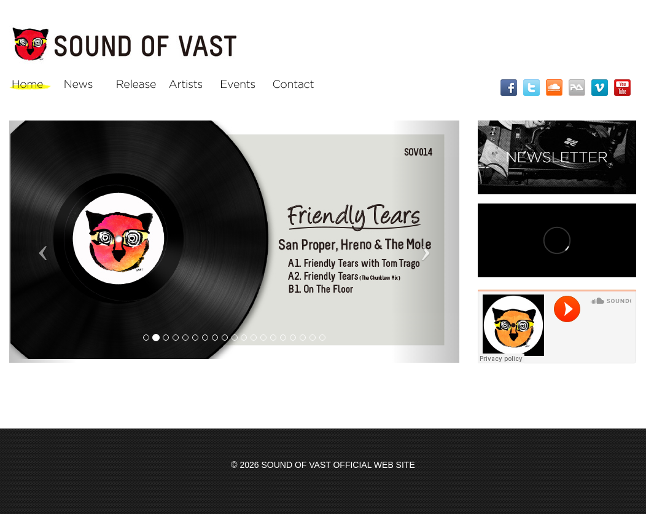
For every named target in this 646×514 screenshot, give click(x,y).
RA (577, 87)
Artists (189, 87)
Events (241, 87)
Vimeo (599, 87)
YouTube (622, 87)
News (84, 87)
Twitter (531, 87)
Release (137, 87)
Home (32, 87)
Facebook (508, 87)
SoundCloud (554, 87)
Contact (293, 87)
